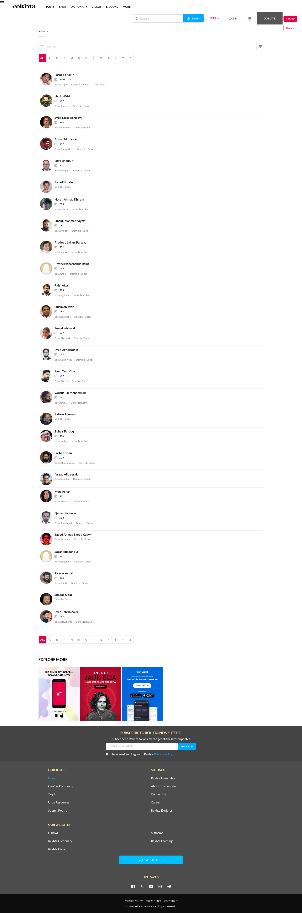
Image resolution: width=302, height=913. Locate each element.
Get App (277, 18)
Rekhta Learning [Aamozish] (162, 840)
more (127, 6)
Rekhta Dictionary (60, 840)
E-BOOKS (112, 6)
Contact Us (158, 794)
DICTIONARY (79, 6)
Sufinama (157, 832)
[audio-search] (180, 18)
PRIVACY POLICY (133, 901)
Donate (257, 18)
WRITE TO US (151, 860)
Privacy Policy (163, 754)
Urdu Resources (58, 802)
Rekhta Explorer (161, 810)
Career (155, 802)
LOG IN (220, 18)
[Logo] (24, 6)
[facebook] (133, 886)
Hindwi (53, 832)
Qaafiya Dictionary (60, 786)
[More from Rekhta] (236, 18)
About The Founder (164, 786)
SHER (62, 6)
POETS (50, 6)
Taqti (51, 794)
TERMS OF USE (153, 901)
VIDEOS (97, 6)
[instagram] (160, 886)
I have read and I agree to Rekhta (139, 754)
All (42, 58)
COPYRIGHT (171, 901)
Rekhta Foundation (163, 778)
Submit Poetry (57, 810)
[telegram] (169, 886)
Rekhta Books (57, 849)
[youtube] (151, 886)
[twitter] (142, 886)
